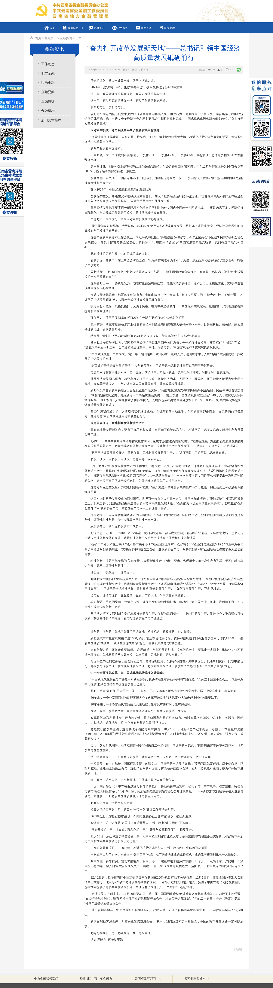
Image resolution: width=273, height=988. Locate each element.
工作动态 (48, 64)
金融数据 (48, 101)
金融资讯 (99, 28)
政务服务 (122, 28)
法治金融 (48, 83)
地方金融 (48, 73)
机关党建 (169, 28)
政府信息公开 (76, 28)
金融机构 (48, 111)
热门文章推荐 (51, 120)
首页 (52, 28)
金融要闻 (66, 38)
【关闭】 (238, 949)
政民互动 (146, 28)
